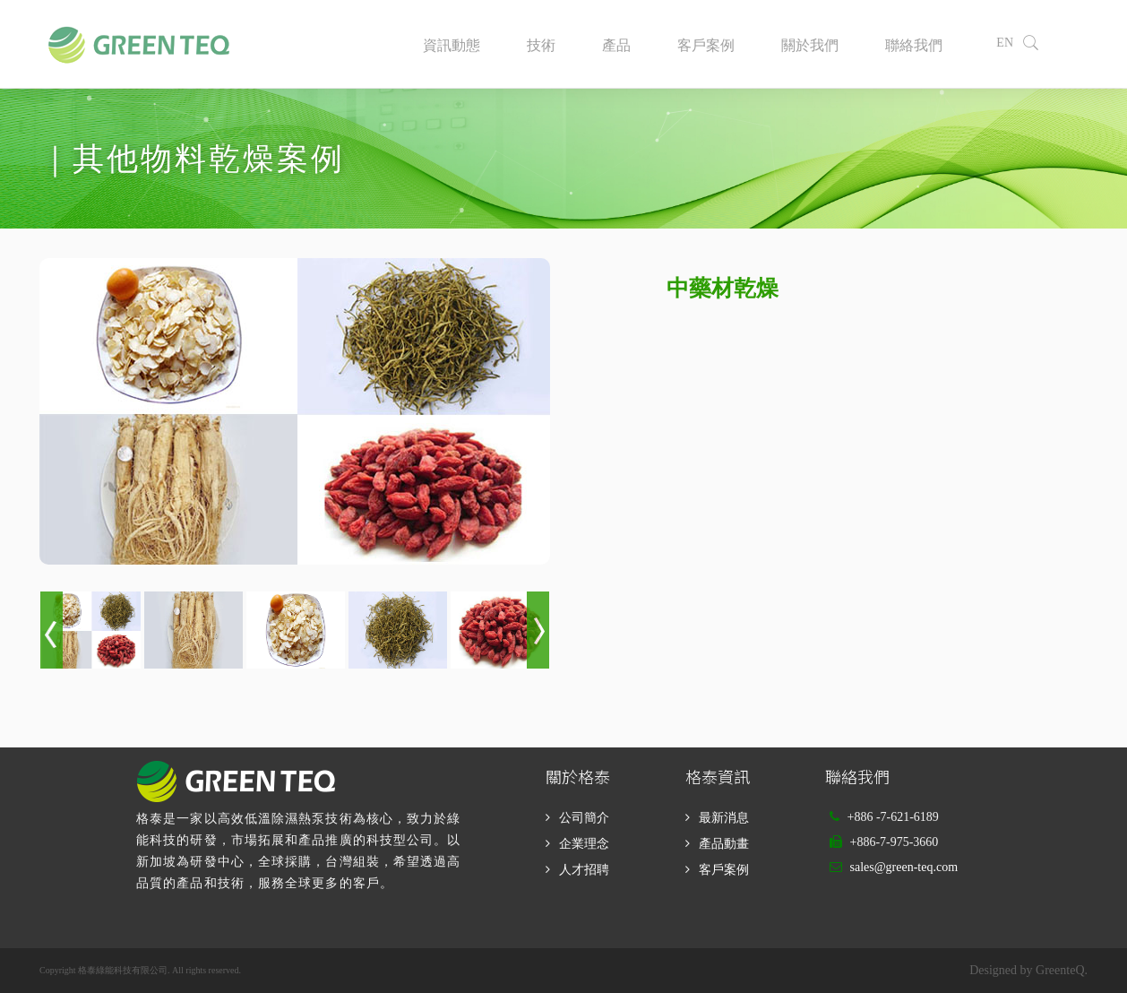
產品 (616, 45)
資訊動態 (451, 45)
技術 (541, 45)
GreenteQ (1060, 970)
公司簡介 (584, 818)
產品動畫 (724, 844)
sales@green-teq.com (903, 867)
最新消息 (724, 818)
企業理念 (584, 844)
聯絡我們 (913, 45)
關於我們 (810, 45)
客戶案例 (706, 45)
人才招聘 (584, 869)
